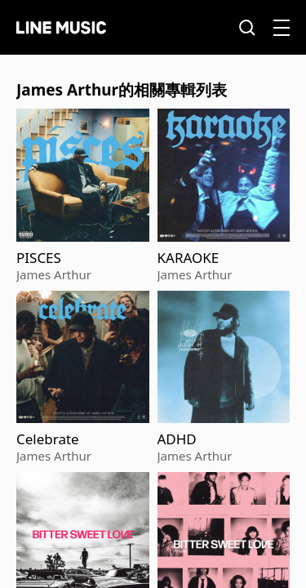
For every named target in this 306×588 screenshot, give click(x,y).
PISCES (38, 258)
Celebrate (47, 439)
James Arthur (53, 274)
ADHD (177, 439)
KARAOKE (188, 258)
